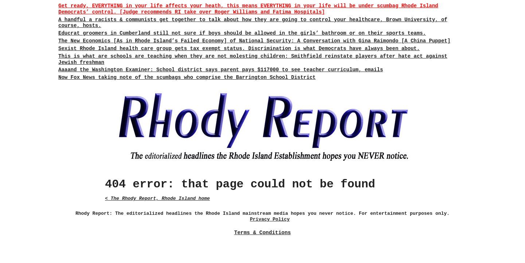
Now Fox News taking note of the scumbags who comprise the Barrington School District (187, 77)
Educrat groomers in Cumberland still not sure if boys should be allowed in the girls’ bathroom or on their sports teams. (242, 33)
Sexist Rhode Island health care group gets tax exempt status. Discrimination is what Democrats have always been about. (239, 49)
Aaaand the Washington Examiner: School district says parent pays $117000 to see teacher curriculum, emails (220, 70)
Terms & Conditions (262, 233)
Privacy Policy (270, 219)
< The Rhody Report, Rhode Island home (157, 198)
